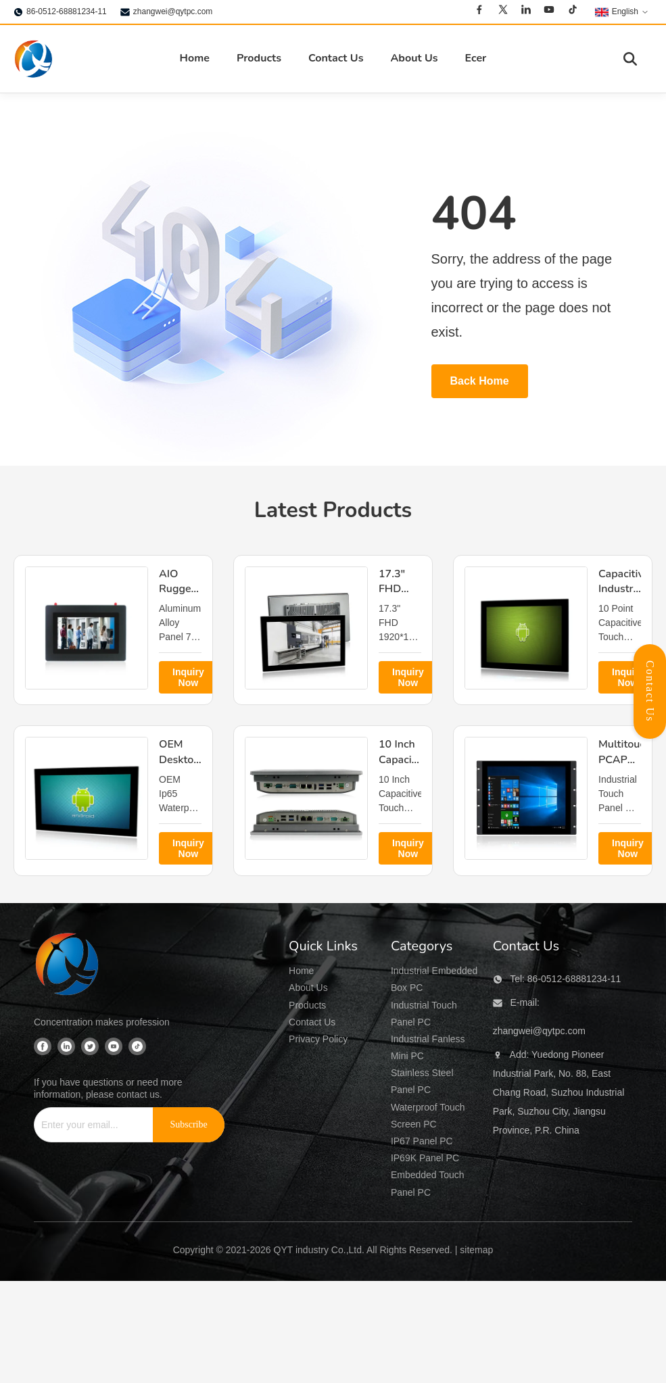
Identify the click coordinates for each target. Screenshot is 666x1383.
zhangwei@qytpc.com (173, 11)
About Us (413, 58)
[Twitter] (503, 11)
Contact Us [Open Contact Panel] (650, 691)
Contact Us (335, 58)
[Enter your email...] (88, 1125)
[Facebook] (479, 11)
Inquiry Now (188, 677)
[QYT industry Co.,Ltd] (67, 966)
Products (259, 58)
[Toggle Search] (630, 59)
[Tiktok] (572, 11)
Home (195, 58)
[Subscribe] (188, 1124)
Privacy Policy (318, 1039)
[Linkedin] (526, 11)
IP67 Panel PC (422, 1141)
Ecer (476, 58)
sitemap (476, 1249)
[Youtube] (549, 11)
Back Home (479, 381)
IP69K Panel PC (425, 1157)
